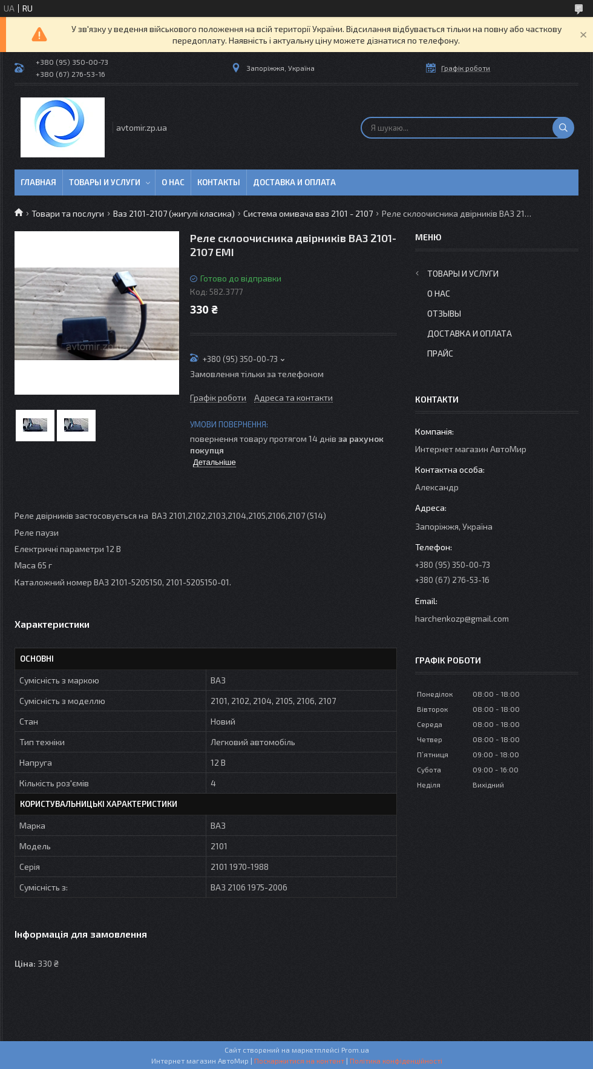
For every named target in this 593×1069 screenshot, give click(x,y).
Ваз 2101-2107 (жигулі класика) (174, 213)
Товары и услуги (104, 182)
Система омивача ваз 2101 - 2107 (308, 213)
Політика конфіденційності (396, 1060)
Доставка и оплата (294, 182)
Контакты (218, 182)
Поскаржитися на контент (299, 1060)
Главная (38, 182)
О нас (173, 182)
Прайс (440, 353)
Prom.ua (355, 1049)
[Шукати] (563, 128)
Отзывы (444, 313)
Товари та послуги (67, 213)
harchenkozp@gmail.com (462, 618)
